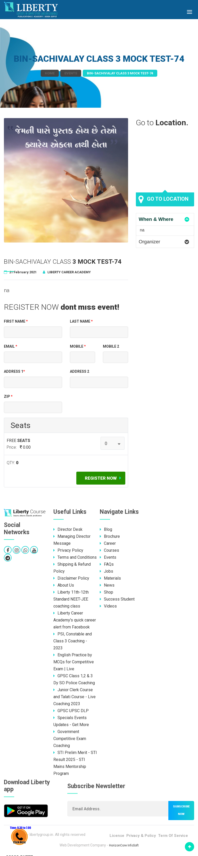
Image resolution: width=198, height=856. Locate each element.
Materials (110, 578)
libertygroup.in (41, 834)
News (107, 585)
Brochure (110, 536)
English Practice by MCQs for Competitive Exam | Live (73, 661)
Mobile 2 (111, 346)
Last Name (81, 321)
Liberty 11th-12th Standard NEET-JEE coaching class (71, 599)
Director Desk (67, 529)
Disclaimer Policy (71, 578)
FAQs (107, 564)
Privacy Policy (68, 550)
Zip (8, 396)
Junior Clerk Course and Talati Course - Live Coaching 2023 (74, 696)
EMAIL (10, 346)
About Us (63, 585)
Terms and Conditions (75, 557)
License (117, 835)
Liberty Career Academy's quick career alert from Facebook (74, 620)
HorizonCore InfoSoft (124, 845)
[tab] (165, 219)
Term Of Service (173, 835)
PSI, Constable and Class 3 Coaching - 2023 (72, 641)
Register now (101, 478)
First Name (16, 321)
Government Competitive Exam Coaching (69, 738)
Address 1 (14, 371)
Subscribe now (181, 810)
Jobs (106, 571)
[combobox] (113, 443)
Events (70, 73)
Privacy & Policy (141, 835)
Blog (106, 529)
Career (108, 543)
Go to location (163, 199)
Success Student (117, 599)
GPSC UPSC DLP (71, 710)
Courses (109, 550)
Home (50, 73)
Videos (108, 606)
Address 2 (79, 371)
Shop (106, 592)
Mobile (78, 346)
